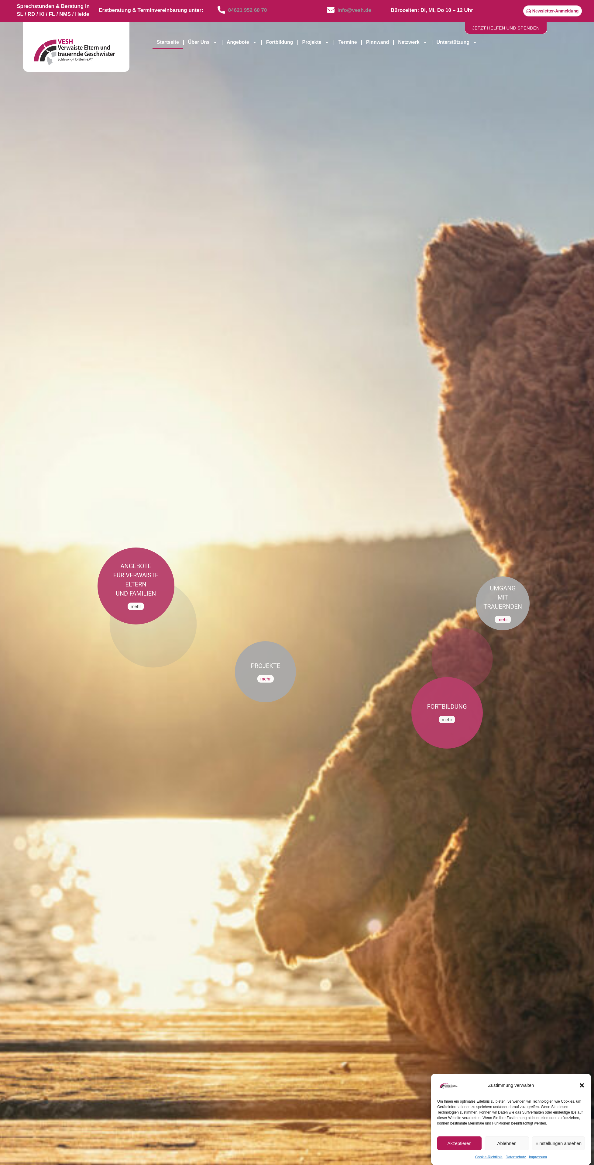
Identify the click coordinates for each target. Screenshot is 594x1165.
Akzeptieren (459, 1143)
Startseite (168, 42)
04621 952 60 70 (247, 10)
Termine (347, 42)
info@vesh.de (354, 10)
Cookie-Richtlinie (489, 1157)
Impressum (538, 1157)
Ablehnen (506, 1143)
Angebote (242, 42)
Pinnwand (377, 42)
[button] (582, 1085)
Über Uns (203, 42)
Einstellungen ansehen (558, 1143)
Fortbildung (279, 42)
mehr (136, 606)
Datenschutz (516, 1157)
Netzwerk (412, 42)
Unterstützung (457, 42)
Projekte (315, 42)
